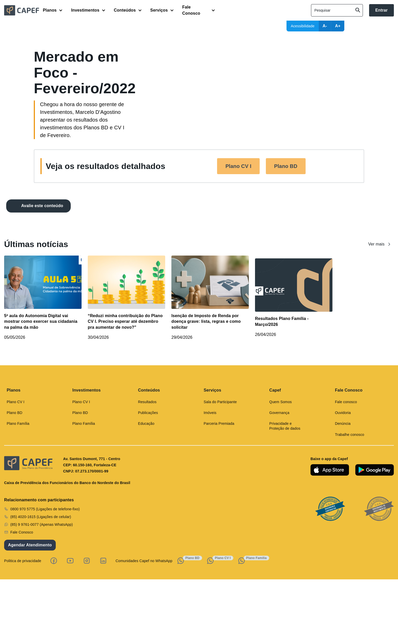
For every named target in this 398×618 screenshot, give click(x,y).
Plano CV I (238, 166)
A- (325, 26)
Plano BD (285, 166)
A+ (337, 26)
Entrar (381, 10)
